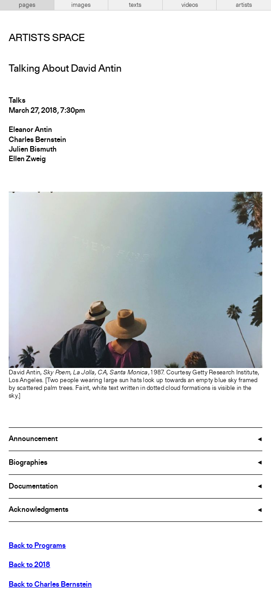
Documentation (33, 486)
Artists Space (47, 38)
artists (244, 5)
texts (135, 5)
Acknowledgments (39, 510)
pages (27, 5)
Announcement (33, 439)
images (80, 5)
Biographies (28, 463)
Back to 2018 (29, 565)
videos (189, 5)
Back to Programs (37, 546)
